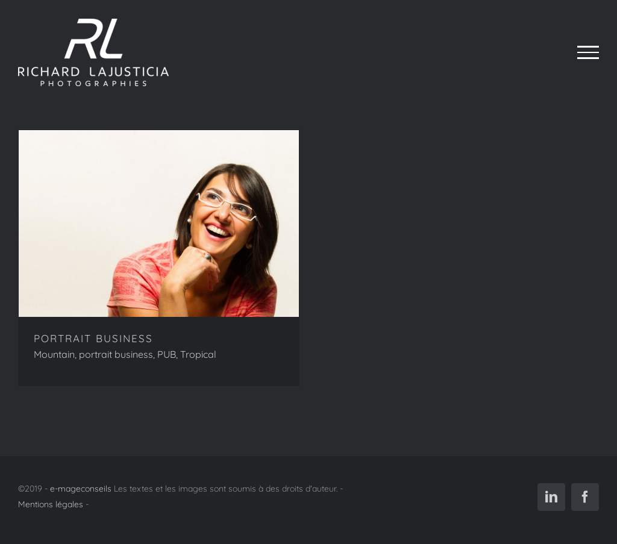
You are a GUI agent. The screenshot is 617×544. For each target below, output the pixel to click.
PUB (166, 354)
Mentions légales (50, 504)
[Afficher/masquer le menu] (588, 52)
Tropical (198, 354)
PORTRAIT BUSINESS (93, 338)
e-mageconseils (80, 488)
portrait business (116, 354)
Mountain (54, 354)
